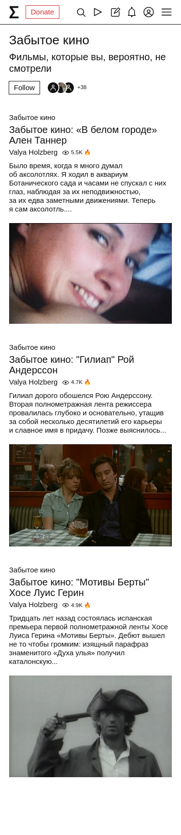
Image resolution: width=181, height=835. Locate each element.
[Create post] (114, 12)
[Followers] (66, 87)
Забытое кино (32, 117)
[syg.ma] (14, 12)
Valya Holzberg (33, 152)
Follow (24, 87)
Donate (42, 12)
